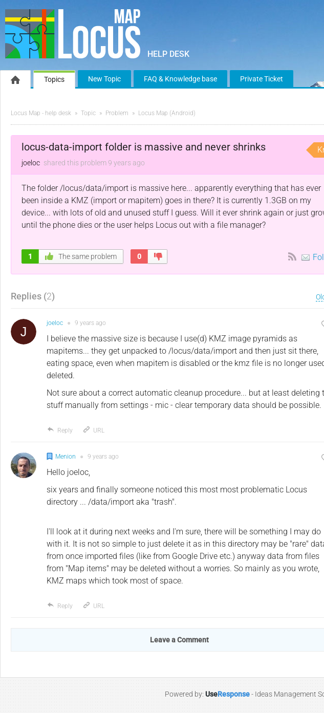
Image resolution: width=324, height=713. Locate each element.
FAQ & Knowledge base (180, 79)
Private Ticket (261, 79)
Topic (88, 113)
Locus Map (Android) (167, 113)
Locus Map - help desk (41, 113)
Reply (60, 430)
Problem (116, 113)
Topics (54, 79)
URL (93, 430)
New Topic (104, 79)
